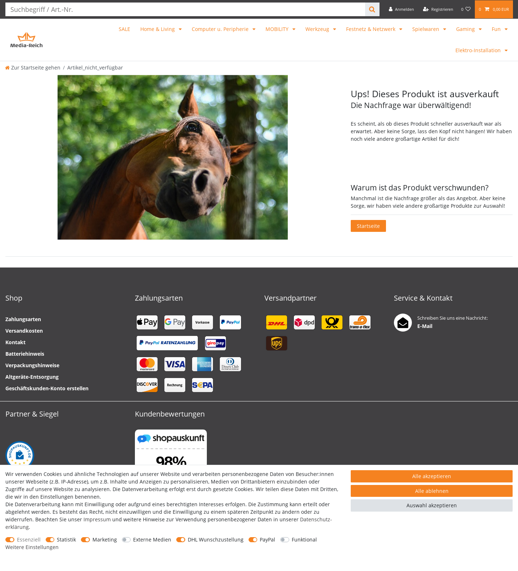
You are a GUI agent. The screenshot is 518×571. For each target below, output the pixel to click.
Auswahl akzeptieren (431, 505)
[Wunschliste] (466, 9)
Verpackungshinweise (32, 365)
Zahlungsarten (23, 319)
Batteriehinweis (24, 353)
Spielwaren (426, 29)
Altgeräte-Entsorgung (32, 376)
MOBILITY (277, 29)
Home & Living (158, 29)
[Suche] (370, 9)
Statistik (66, 539)
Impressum (97, 519)
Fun (497, 29)
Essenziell (29, 539)
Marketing (104, 539)
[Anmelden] (401, 9)
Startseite (368, 225)
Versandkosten (24, 330)
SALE (124, 29)
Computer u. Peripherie (221, 29)
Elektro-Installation (478, 50)
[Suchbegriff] (183, 9)
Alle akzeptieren (431, 476)
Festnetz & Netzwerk (371, 29)
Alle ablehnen (432, 490)
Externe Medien (152, 539)
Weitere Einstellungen (32, 547)
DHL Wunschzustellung (216, 539)
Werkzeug (318, 29)
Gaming (466, 29)
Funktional (304, 539)
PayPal (267, 539)
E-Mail (424, 326)
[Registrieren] (438, 9)
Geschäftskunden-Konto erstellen (46, 388)
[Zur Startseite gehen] (32, 67)
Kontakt (15, 342)
